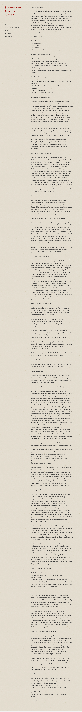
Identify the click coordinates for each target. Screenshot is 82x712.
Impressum (8, 33)
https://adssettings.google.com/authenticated (51, 687)
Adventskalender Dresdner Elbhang (13, 11)
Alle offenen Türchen (12, 27)
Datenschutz (9, 36)
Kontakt (7, 30)
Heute (7, 25)
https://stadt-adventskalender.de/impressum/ (45, 50)
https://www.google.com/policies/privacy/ (44, 685)
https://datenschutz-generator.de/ (42, 701)
